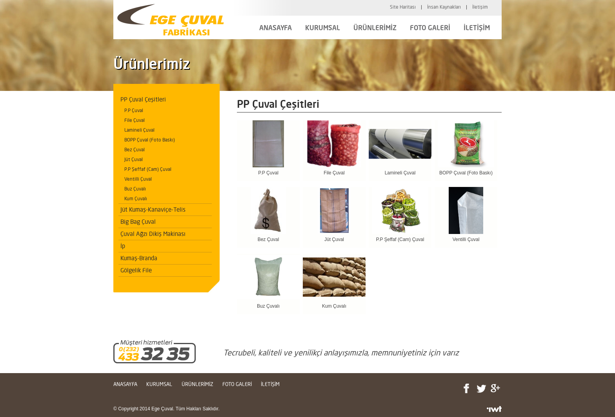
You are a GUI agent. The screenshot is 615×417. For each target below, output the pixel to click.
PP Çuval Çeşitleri (143, 99)
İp (122, 246)
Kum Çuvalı (135, 198)
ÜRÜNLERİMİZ (375, 28)
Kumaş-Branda (138, 258)
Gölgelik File (136, 270)
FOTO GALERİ (430, 28)
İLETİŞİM (477, 28)
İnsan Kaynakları (444, 7)
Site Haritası (403, 7)
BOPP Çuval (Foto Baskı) (149, 140)
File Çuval (134, 120)
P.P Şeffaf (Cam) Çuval (147, 169)
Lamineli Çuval (139, 130)
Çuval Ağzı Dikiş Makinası (153, 234)
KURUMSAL (322, 28)
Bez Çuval (134, 149)
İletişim (480, 7)
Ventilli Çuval (138, 179)
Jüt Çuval (133, 159)
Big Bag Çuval (138, 221)
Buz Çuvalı (135, 189)
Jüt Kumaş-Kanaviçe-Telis (153, 209)
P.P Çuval (133, 110)
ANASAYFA (275, 28)
